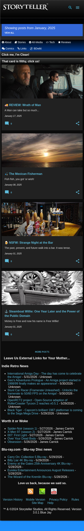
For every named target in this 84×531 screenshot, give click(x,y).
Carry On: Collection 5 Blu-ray (27, 457)
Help (50, 502)
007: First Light (17, 435)
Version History (13, 499)
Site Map (37, 502)
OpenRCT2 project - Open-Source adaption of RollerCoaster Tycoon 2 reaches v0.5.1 (37, 402)
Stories (20, 42)
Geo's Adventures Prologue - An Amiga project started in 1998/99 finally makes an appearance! (44, 382)
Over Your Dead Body (22, 438)
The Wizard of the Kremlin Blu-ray (30, 476)
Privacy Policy (58, 499)
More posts (42, 352)
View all (9, 33)
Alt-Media (36, 42)
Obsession (14, 441)
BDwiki (36, 48)
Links (22, 48)
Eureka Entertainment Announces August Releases (41, 470)
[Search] (70, 7)
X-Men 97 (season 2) (21, 431)
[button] (77, 123)
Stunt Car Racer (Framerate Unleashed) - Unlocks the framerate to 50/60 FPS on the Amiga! (43, 392)
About (6, 42)
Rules (75, 499)
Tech (50, 42)
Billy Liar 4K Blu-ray (20, 460)
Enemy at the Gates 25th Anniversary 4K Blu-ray (39, 463)
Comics (8, 48)
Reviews (64, 42)
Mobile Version (36, 499)
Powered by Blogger (42, 525)
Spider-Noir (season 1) (22, 428)
